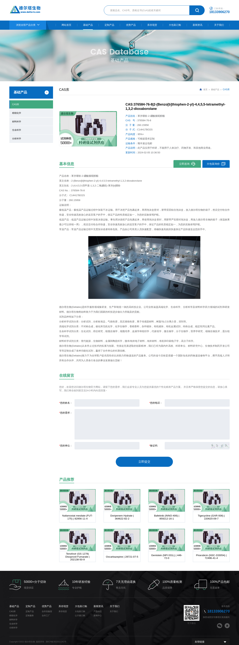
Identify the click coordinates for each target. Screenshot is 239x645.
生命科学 (16, 129)
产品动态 (98, 609)
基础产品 (215, 90)
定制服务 (30, 613)
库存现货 (63, 603)
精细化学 (16, 112)
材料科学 (16, 120)
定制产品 (30, 603)
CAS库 (15, 104)
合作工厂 (46, 613)
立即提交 (144, 460)
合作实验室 (47, 609)
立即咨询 (187, 164)
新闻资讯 (98, 603)
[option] (88, 128)
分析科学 (16, 137)
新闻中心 (98, 613)
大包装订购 (81, 603)
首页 (205, 90)
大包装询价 (216, 164)
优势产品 (47, 603)
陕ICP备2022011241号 (56, 639)
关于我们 (115, 603)
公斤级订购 (80, 613)
